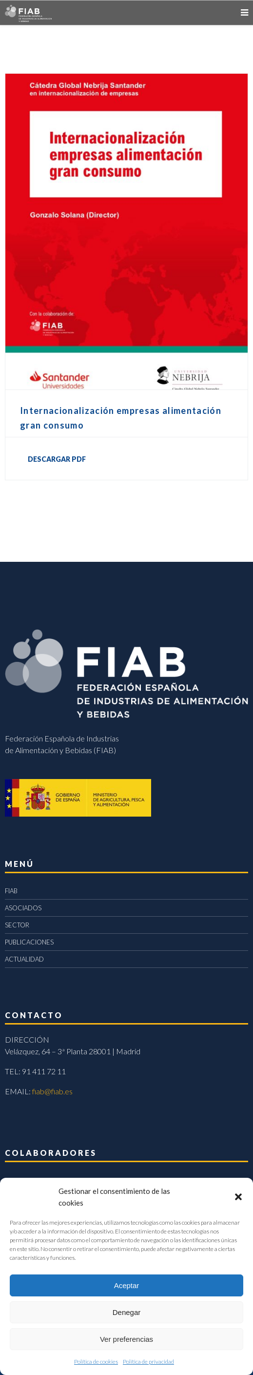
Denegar (127, 1312)
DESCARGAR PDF (57, 459)
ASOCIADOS (23, 908)
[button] (238, 1197)
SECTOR (17, 925)
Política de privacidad (148, 1361)
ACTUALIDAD (24, 959)
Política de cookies (96, 1361)
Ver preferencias (126, 1339)
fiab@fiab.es (52, 1091)
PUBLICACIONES (29, 942)
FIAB (11, 891)
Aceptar (126, 1285)
